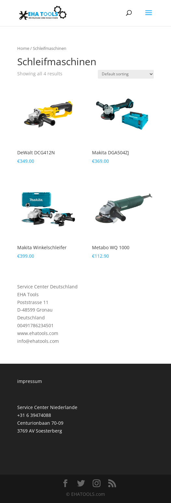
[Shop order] (126, 74)
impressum (29, 381)
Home (23, 48)
